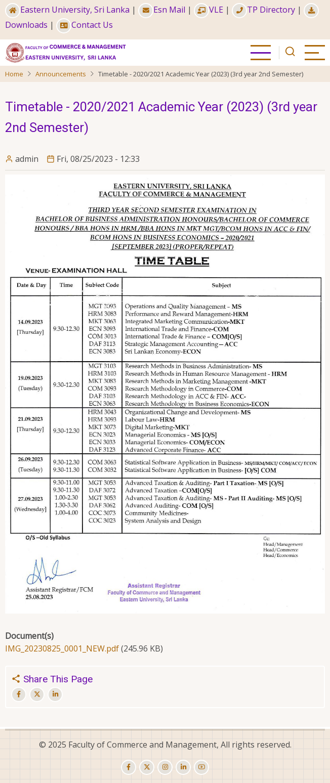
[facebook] (128, 767)
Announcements (60, 73)
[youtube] (201, 767)
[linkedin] (183, 767)
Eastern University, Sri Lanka (67, 9)
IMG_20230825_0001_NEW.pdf (62, 648)
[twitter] (146, 767)
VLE (208, 9)
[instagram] (165, 767)
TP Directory (263, 9)
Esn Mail (161, 9)
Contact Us (84, 24)
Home (14, 73)
